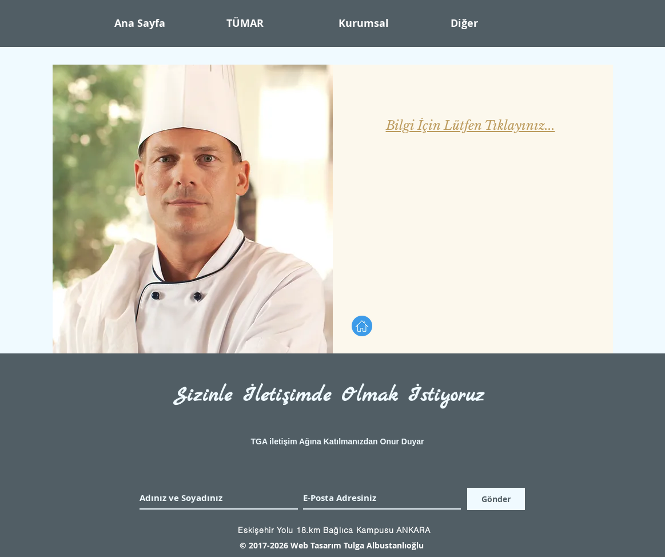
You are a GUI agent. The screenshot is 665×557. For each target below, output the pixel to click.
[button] (389, 23)
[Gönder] (496, 499)
